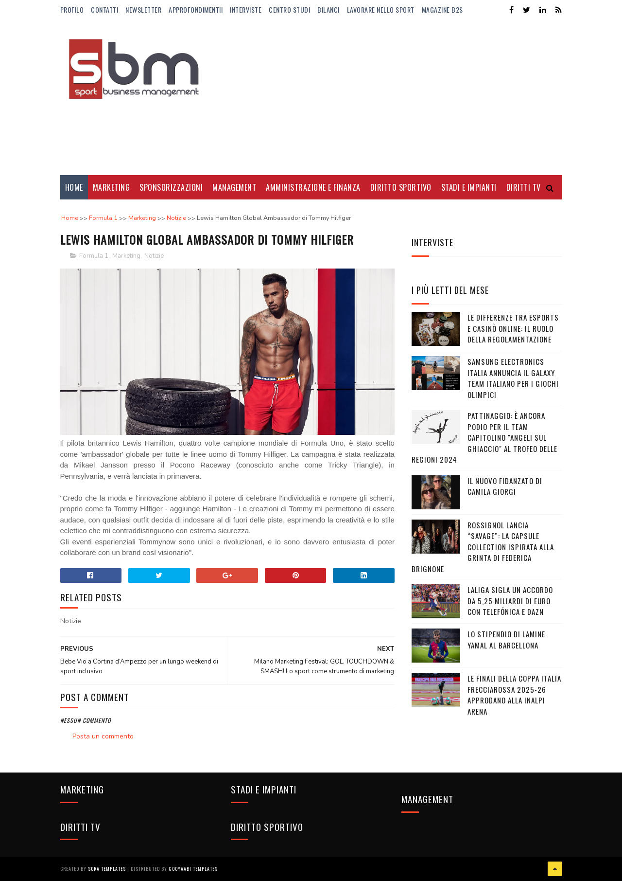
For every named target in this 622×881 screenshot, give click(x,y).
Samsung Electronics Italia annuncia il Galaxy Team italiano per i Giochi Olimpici (513, 378)
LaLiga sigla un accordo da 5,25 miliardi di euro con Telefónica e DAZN (510, 600)
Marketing (111, 187)
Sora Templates (107, 868)
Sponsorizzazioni (171, 187)
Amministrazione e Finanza (313, 187)
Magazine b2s (442, 9)
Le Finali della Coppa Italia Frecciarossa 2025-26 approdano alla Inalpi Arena (514, 695)
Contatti (104, 9)
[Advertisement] (385, 97)
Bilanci (328, 9)
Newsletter (143, 9)
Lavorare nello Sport (381, 9)
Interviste (245, 9)
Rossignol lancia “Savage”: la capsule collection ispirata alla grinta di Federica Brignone (483, 547)
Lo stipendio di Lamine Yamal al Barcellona (506, 639)
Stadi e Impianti (469, 187)
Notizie (154, 256)
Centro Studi (289, 9)
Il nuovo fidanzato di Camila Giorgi (504, 486)
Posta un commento (103, 736)
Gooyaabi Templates (193, 868)
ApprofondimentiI (196, 9)
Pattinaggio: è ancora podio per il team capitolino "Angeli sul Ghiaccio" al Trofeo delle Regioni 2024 (484, 437)
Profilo (72, 9)
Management (234, 187)
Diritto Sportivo (401, 187)
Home (74, 187)
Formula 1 (93, 256)
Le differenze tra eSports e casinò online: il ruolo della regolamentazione (513, 328)
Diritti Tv (523, 187)
